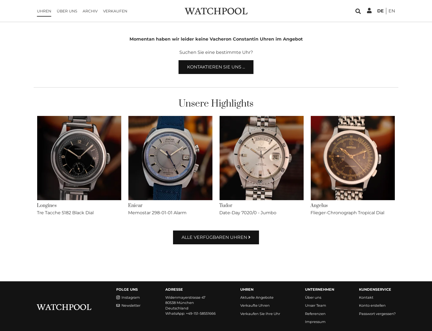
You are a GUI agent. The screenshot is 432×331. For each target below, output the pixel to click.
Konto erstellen (372, 305)
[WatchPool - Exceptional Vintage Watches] (216, 10)
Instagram (128, 297)
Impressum (315, 322)
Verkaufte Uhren (255, 305)
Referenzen (315, 314)
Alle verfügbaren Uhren (216, 237)
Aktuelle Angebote (257, 297)
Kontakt (366, 297)
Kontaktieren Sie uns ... (216, 67)
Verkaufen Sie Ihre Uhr (260, 314)
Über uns (67, 11)
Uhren (44, 11)
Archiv (90, 11)
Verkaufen (115, 11)
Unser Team (315, 305)
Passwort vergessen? (377, 314)
